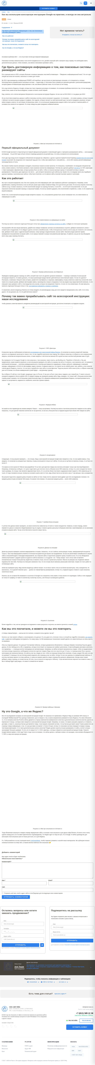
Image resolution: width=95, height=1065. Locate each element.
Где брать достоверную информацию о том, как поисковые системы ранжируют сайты (22, 31)
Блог (9, 11)
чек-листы (77, 168)
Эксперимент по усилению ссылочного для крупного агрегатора (49, 965)
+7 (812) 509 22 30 (84, 1013)
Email (50, 880)
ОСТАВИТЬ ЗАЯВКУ (79, 1027)
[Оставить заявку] (85, 3)
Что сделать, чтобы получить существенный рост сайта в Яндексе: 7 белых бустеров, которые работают (59, 967)
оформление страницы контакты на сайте (53, 224)
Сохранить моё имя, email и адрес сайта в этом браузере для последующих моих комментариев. (33, 893)
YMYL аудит (29, 1046)
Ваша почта (56, 932)
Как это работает (8, 36)
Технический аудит (31, 1051)
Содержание (7, 27)
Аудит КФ (28, 1048)
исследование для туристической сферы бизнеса (45, 352)
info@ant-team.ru (88, 1007)
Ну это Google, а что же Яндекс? (13, 48)
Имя (3, 880)
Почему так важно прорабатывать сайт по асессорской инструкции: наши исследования (20, 40)
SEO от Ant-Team (49, 982)
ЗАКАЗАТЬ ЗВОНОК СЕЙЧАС (84, 1015)
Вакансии (5, 1048)
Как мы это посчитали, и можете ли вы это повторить (20, 44)
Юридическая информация (56, 1048)
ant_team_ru (63, 982)
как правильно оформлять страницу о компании (43, 286)
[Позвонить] (81, 3)
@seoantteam (34, 982)
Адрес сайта (7, 936)
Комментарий (7, 861)
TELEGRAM (86, 1020)
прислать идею (60, 993)
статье (75, 624)
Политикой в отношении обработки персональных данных (27, 947)
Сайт (3, 887)
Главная (3, 11)
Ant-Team (19, 967)
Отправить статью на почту (72, 34)
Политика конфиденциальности (58, 1046)
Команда (4, 1046)
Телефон (6, 928)
